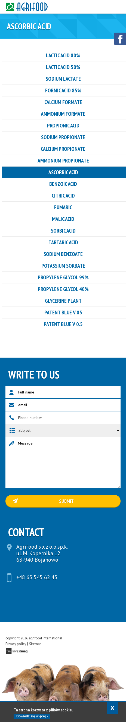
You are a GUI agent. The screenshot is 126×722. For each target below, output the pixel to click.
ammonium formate (63, 113)
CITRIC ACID (63, 195)
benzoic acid (63, 183)
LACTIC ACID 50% (63, 67)
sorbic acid (63, 230)
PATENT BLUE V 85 (63, 312)
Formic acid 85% (63, 90)
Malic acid (63, 219)
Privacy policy (15, 644)
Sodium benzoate (63, 254)
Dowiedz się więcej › (32, 716)
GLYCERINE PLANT (63, 300)
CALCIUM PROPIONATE (63, 148)
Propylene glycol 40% (63, 289)
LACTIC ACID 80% (63, 55)
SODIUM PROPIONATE (63, 137)
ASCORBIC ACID (63, 172)
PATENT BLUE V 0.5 (63, 324)
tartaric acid (63, 242)
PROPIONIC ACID (63, 125)
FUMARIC (63, 207)
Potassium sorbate (63, 265)
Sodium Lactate (63, 78)
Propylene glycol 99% (63, 277)
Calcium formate (63, 102)
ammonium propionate (63, 160)
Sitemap (35, 644)
